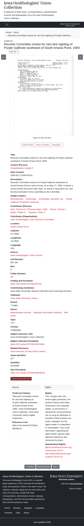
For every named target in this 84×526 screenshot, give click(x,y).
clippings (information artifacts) (47, 312)
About (26, 513)
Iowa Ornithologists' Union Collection (27, 5)
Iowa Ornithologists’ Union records (26, 255)
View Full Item (27, 145)
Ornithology (30, 199)
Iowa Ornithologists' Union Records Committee (32, 219)
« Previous (30, 467)
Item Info (14, 52)
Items (16, 32)
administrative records (20, 312)
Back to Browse (44, 467)
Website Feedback (75, 488)
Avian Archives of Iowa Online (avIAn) (28, 351)
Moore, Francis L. (58, 209)
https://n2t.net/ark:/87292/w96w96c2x (27, 373)
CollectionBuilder (76, 484)
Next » (55, 467)
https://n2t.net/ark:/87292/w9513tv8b (27, 344)
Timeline (8, 513)
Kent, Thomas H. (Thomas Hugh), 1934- (29, 209)
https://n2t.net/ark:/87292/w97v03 (26, 284)
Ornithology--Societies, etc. (51, 199)
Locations (40, 508)
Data (18, 513)
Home (8, 32)
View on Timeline (42, 145)
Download (56, 145)
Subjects (28, 508)
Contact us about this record (21, 379)
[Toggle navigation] (7, 25)
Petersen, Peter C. (37, 212)
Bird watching (16, 199)
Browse (16, 508)
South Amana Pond (19, 227)
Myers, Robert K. (18, 212)
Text (12, 323)
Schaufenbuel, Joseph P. (22, 168)
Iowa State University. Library (24, 298)
